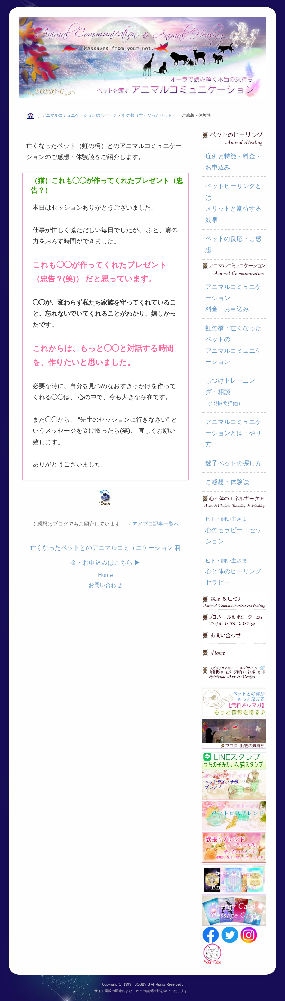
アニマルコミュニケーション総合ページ (79, 115)
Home (105, 575)
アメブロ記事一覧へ (155, 524)
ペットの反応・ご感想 (233, 244)
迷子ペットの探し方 (233, 463)
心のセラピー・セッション (233, 530)
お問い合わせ (105, 585)
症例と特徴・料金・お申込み (233, 162)
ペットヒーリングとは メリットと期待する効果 (233, 203)
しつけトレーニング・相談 (230, 391)
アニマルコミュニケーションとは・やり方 (233, 433)
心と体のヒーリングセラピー (233, 571)
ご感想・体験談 (227, 481)
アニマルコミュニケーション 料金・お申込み (233, 298)
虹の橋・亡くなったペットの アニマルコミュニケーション (233, 345)
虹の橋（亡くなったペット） (149, 115)
